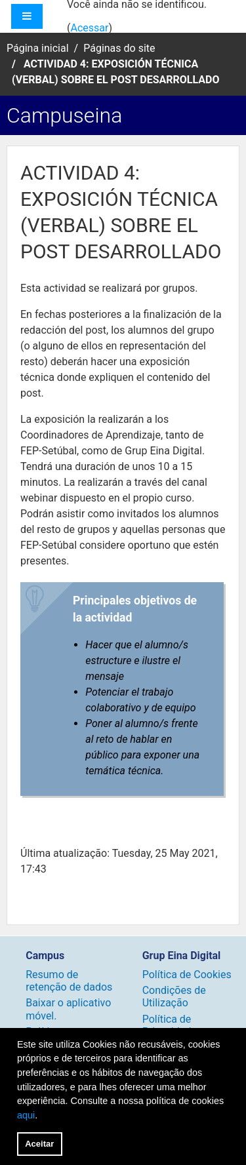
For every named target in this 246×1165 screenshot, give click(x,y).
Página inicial (38, 48)
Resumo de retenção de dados (69, 980)
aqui (26, 1115)
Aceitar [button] (39, 1144)
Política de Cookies (187, 974)
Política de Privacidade (169, 1025)
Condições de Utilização (174, 996)
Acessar (89, 28)
